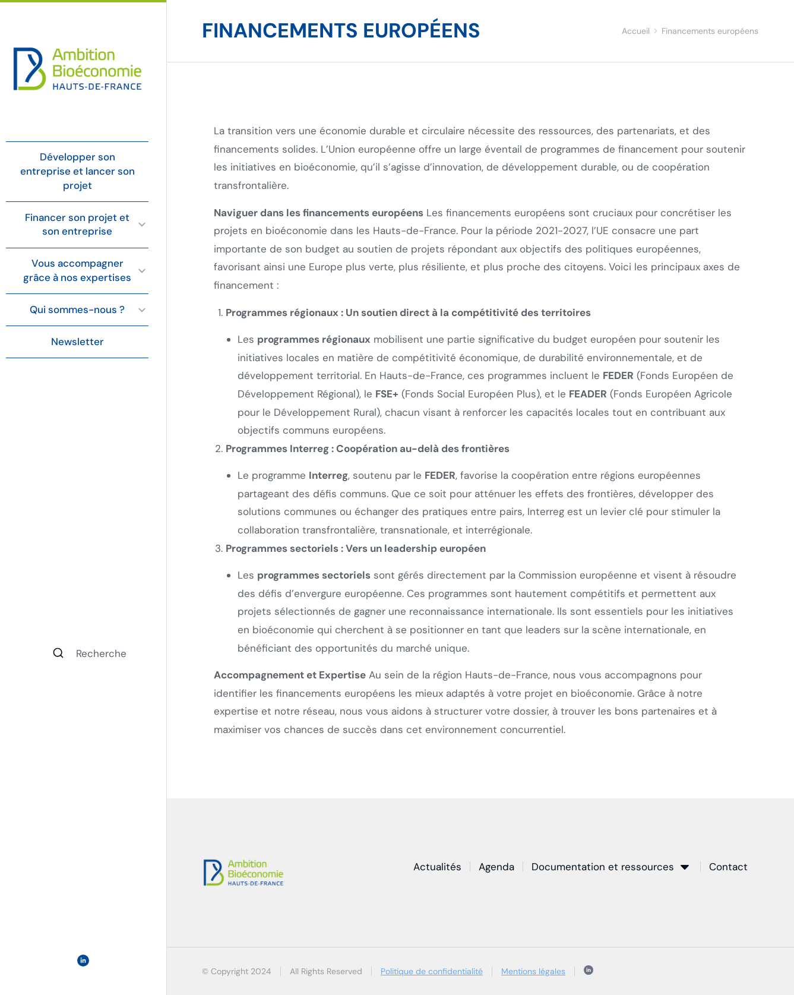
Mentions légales (533, 971)
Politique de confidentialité (432, 971)
